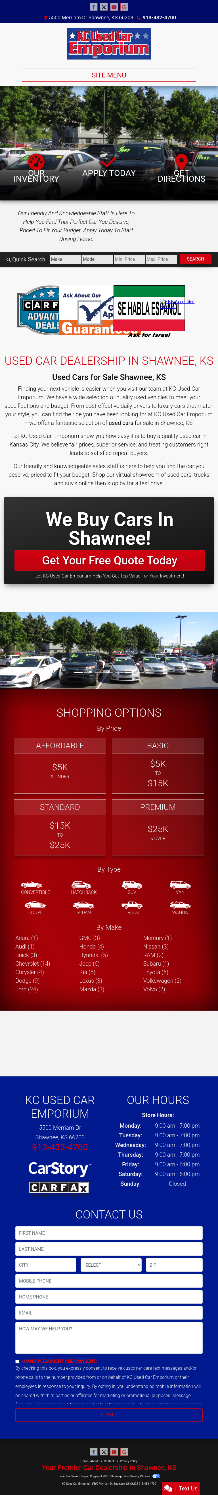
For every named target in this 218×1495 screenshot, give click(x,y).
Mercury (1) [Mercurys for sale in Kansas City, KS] (157, 938)
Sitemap (116, 1476)
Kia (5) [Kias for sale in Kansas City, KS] (87, 972)
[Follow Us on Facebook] (94, 7)
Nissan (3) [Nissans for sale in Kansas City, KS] (156, 946)
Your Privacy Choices (142, 1476)
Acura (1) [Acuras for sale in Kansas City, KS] (26, 938)
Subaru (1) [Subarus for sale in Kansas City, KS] (156, 963)
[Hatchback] (84, 888)
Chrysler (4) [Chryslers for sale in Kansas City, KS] (29, 972)
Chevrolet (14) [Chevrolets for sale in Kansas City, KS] (32, 963)
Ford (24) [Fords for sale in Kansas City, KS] (26, 989)
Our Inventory (36, 169)
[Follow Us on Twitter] (104, 7)
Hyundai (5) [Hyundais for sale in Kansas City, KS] (93, 955)
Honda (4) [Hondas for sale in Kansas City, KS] (91, 946)
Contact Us (111, 1461)
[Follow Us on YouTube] (114, 7)
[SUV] (131, 888)
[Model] (98, 259)
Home (84, 1461)
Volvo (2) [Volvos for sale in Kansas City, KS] (154, 989)
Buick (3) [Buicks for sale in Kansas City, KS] (26, 955)
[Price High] (161, 259)
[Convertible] (35, 888)
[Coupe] (35, 908)
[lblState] (111, 1265)
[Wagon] (180, 908)
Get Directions (182, 169)
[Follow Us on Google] (124, 7)
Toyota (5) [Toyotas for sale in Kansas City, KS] (156, 972)
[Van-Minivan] (180, 888)
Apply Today (109, 166)
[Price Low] (129, 259)
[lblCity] (45, 1265)
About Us (96, 1461)
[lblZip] (174, 1265)
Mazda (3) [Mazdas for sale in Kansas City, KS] (91, 989)
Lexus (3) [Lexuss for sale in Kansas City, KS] (90, 980)
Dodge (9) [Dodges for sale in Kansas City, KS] (27, 980)
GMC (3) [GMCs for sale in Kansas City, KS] (89, 938)
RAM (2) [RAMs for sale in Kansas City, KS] (153, 955)
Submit (109, 1415)
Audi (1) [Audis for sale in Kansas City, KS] (25, 946)
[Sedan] (83, 908)
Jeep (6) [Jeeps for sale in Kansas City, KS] (89, 963)
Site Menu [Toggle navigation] (109, 75)
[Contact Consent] (17, 1361)
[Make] (66, 259)
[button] (5, 655)
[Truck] (131, 908)
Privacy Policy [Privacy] (129, 1461)
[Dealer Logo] (109, 44)
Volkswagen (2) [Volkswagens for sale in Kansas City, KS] (162, 980)
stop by (116, 483)
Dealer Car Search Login (73, 1476)
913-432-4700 (159, 18)
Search (195, 259)
